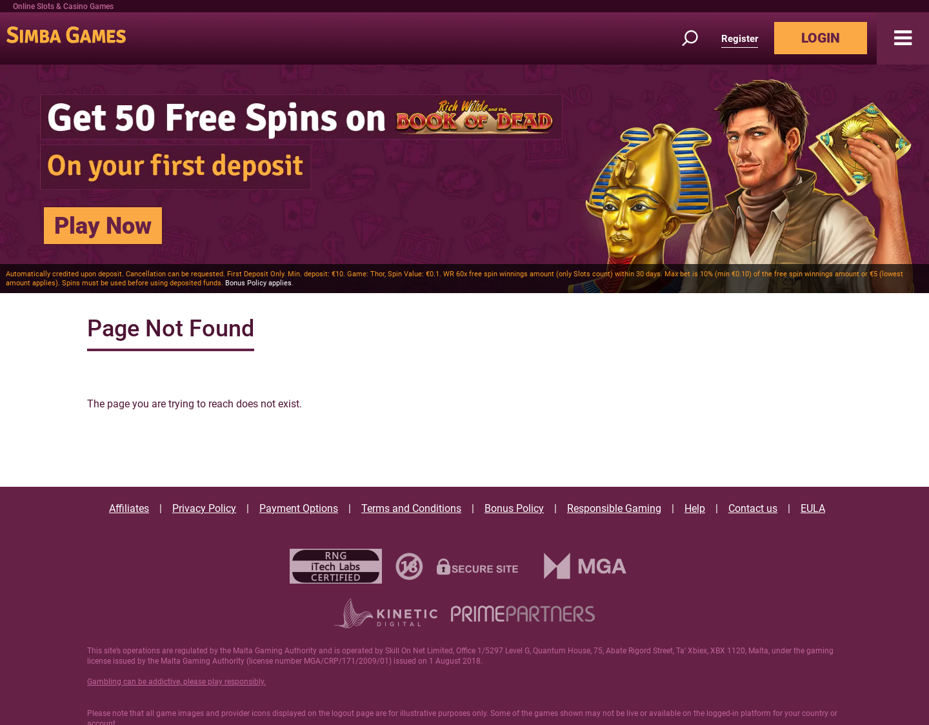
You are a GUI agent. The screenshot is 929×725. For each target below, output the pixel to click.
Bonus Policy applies (258, 283)
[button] (903, 38)
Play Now (103, 226)
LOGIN (820, 38)
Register (739, 39)
